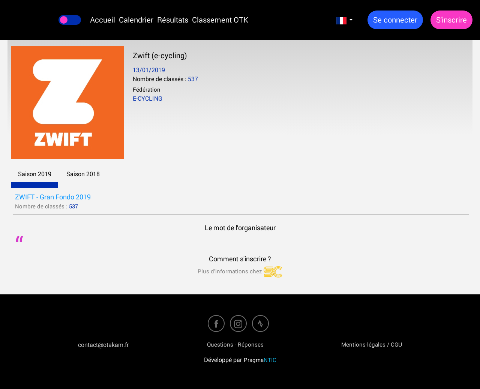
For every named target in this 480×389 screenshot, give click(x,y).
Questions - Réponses (235, 344)
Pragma (260, 359)
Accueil (102, 20)
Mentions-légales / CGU (371, 344)
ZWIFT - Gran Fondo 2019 (53, 196)
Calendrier (136, 20)
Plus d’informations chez (240, 271)
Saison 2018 (83, 174)
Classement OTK (220, 20)
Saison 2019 (34, 174)
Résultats (172, 20)
